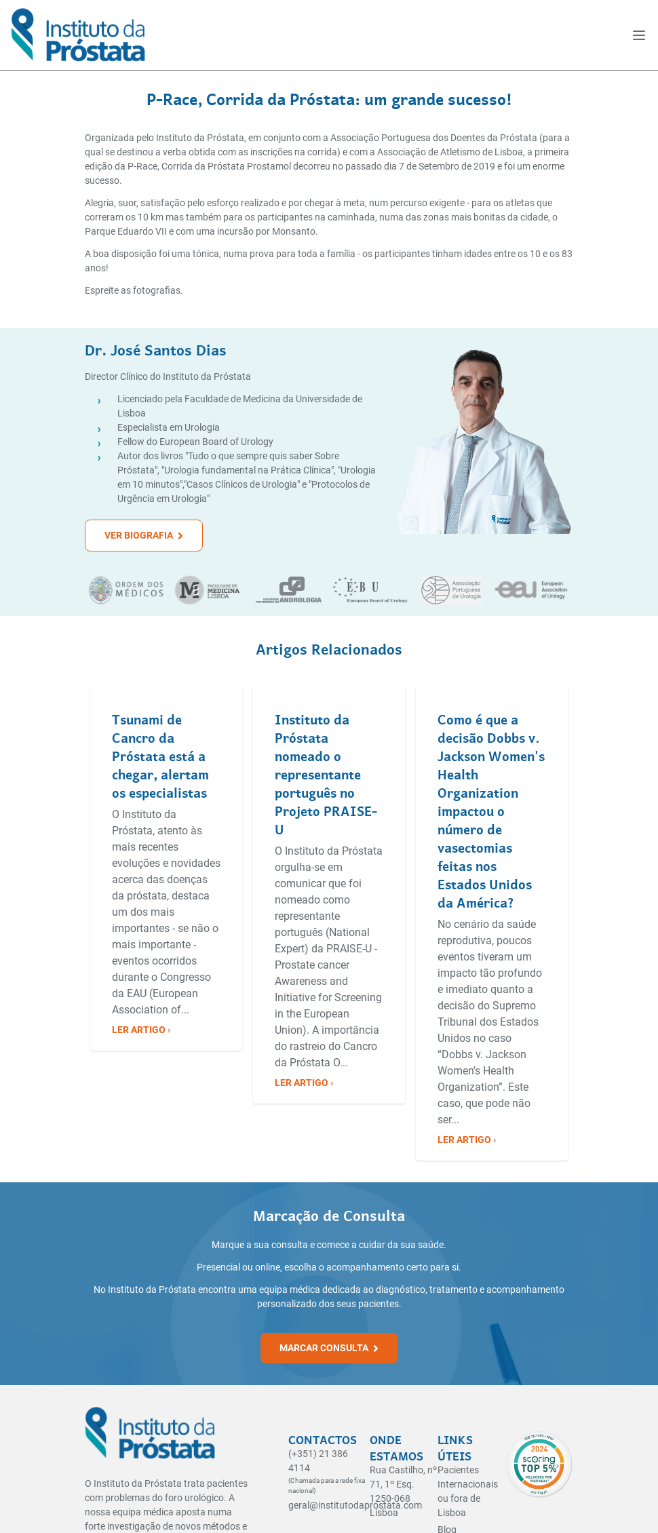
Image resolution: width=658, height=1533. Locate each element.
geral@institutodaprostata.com (355, 1505)
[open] (639, 35)
